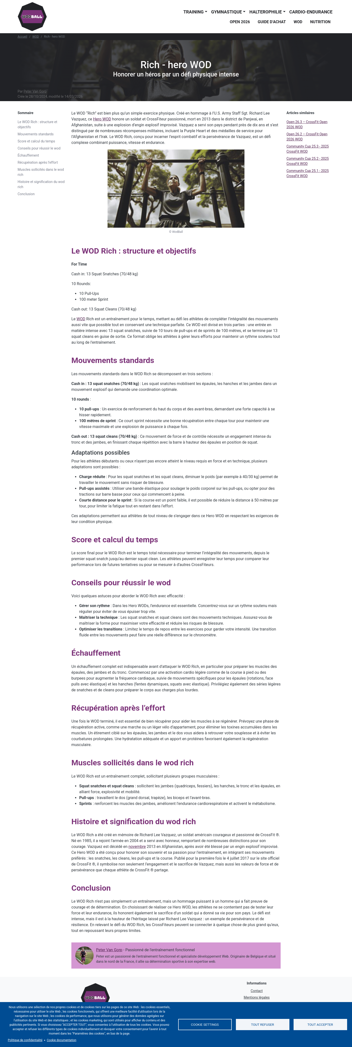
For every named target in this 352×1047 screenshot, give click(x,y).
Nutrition (320, 22)
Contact (257, 991)
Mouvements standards (36, 134)
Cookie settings (205, 1024)
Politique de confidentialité (25, 1040)
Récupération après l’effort (38, 162)
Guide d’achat (272, 22)
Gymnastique (226, 11)
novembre (137, 846)
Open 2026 (240, 22)
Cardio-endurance (310, 11)
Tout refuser (262, 1024)
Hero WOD (102, 119)
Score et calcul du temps (36, 141)
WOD (298, 22)
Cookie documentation (62, 1040)
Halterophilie (265, 11)
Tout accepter (320, 1024)
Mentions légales (257, 997)
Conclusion (26, 194)
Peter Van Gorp (35, 91)
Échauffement (28, 155)
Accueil (22, 36)
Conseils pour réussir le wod (39, 148)
